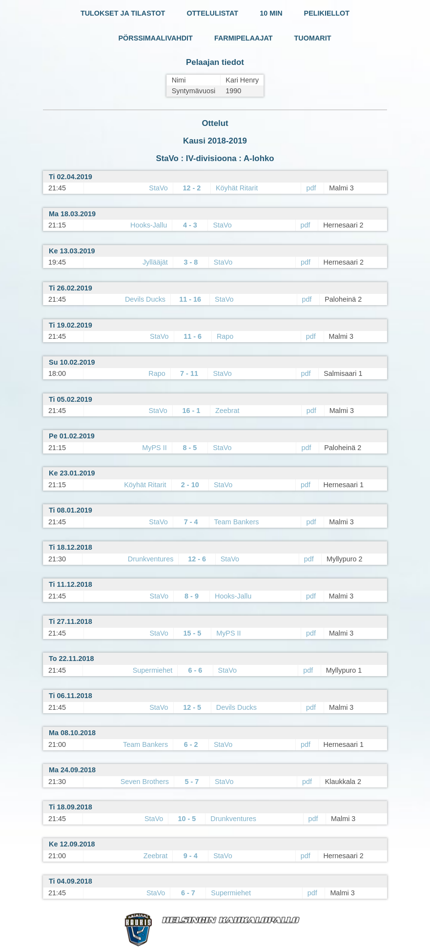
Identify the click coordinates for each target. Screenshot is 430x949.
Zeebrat (227, 410)
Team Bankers (236, 522)
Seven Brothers (145, 781)
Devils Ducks (145, 299)
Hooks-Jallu (148, 225)
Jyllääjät (155, 262)
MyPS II (154, 448)
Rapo (225, 336)
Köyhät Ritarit (237, 188)
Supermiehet (153, 670)
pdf (311, 188)
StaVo (158, 188)
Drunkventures (151, 559)
